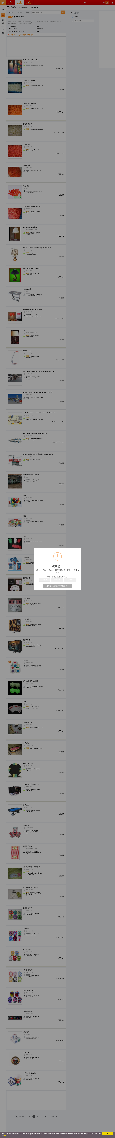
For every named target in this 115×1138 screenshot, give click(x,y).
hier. (5, 1135)
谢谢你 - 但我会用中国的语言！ (57, 586)
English (44, 580)
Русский (70, 580)
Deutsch (57, 580)
